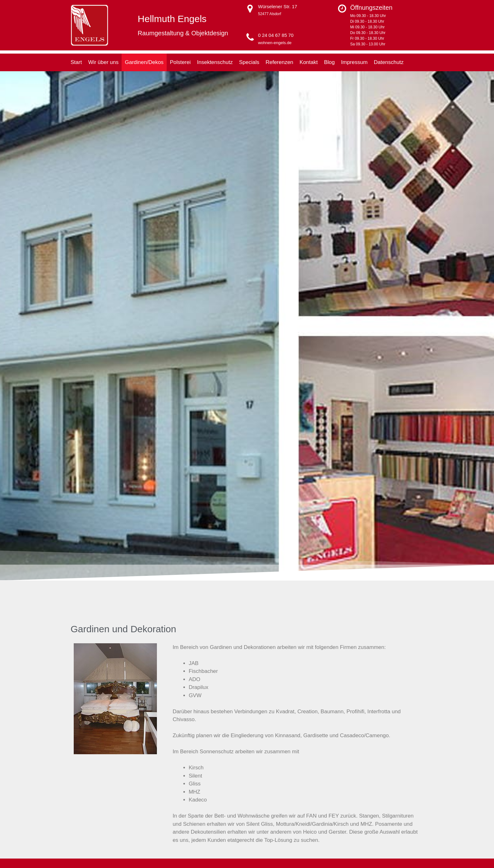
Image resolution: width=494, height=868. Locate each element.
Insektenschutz (215, 62)
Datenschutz (389, 62)
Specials (249, 62)
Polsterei (180, 62)
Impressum (354, 62)
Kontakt (309, 62)
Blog (329, 62)
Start (76, 62)
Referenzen (279, 62)
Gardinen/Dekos (144, 62)
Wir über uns (103, 62)
